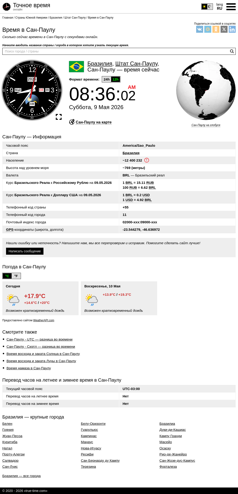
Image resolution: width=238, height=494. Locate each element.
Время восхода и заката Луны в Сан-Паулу (41, 361)
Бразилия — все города (21, 476)
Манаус (87, 442)
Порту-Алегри (13, 454)
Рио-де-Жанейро (173, 454)
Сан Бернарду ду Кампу (100, 460)
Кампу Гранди (170, 436)
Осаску (165, 448)
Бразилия (131, 153)
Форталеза (168, 466)
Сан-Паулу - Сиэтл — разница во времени (41, 346)
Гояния (7, 430)
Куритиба (9, 442)
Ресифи (87, 454)
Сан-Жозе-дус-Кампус (177, 460)
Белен (7, 424)
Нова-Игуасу (91, 448)
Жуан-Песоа (12, 436)
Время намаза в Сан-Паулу (29, 368)
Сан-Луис (10, 466)
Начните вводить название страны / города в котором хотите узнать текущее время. (65, 45)
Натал (7, 448)
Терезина (88, 466)
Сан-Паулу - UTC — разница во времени (40, 339)
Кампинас (89, 436)
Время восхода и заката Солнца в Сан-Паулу (43, 354)
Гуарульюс (89, 430)
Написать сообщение (25, 251)
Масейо (165, 442)
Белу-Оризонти (93, 424)
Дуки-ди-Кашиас (172, 430)
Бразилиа (167, 424)
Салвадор (10, 460)
